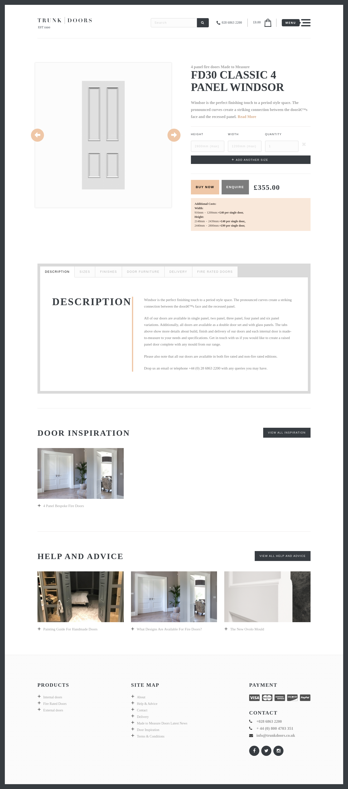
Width (233, 134)
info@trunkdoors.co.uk (275, 735)
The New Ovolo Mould (247, 629)
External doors (53, 710)
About (141, 697)
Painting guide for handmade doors (70, 629)
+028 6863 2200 (269, 721)
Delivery (143, 717)
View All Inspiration (287, 432)
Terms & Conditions (150, 736)
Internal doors (52, 697)
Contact (142, 710)
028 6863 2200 (232, 22)
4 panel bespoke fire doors (63, 506)
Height (197, 134)
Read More (247, 117)
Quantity (273, 134)
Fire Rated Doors (54, 704)
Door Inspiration (148, 730)
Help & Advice (147, 704)
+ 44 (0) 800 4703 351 (274, 728)
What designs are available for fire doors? (169, 629)
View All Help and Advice (283, 555)
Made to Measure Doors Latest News (162, 723)
